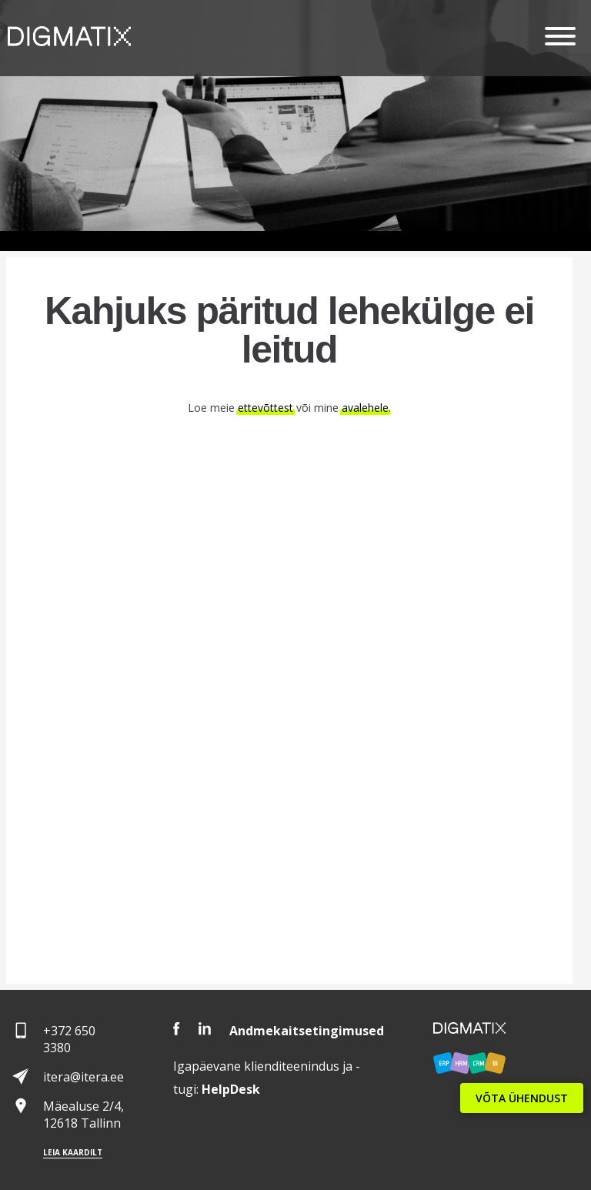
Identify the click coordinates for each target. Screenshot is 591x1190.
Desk (231, 1089)
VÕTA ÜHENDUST (522, 1098)
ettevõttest (265, 407)
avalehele (365, 407)
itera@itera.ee (83, 1076)
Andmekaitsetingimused (306, 1030)
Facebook (176, 1028)
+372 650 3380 (69, 1039)
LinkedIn (205, 1028)
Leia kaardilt (72, 1152)
